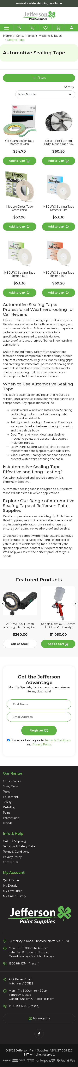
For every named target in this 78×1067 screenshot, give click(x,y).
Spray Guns (10, 786)
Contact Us (10, 862)
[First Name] (39, 704)
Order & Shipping (14, 841)
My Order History (14, 896)
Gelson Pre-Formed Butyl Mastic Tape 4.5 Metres (58, 142)
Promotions (11, 818)
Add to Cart (19, 161)
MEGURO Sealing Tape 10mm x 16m (58, 208)
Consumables (12, 781)
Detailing (9, 807)
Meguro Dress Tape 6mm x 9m (19, 208)
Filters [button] (39, 77)
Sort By (69, 87)
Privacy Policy (41, 744)
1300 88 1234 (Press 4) (24, 963)
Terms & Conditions (58, 740)
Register (39, 731)
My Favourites (12, 891)
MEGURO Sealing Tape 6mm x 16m (19, 274)
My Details (10, 885)
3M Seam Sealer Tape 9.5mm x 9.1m (19, 142)
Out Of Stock (20, 644)
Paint (6, 812)
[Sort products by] (45, 94)
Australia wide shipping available (39, 3)
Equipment (10, 797)
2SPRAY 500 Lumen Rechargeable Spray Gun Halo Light (20, 625)
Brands (7, 823)
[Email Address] (39, 717)
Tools (6, 791)
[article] (20, 618)
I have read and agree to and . (39, 742)
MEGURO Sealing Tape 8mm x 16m (58, 274)
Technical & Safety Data (19, 846)
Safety (7, 802)
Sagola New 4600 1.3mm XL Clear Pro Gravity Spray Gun (58, 625)
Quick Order (11, 880)
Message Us (39, 1018)
